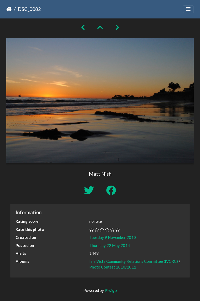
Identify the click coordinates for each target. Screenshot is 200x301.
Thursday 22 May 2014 (109, 245)
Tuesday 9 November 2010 (112, 237)
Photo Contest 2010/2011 (112, 267)
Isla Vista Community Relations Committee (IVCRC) (133, 261)
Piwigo (111, 290)
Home (9, 9)
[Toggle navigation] (188, 9)
